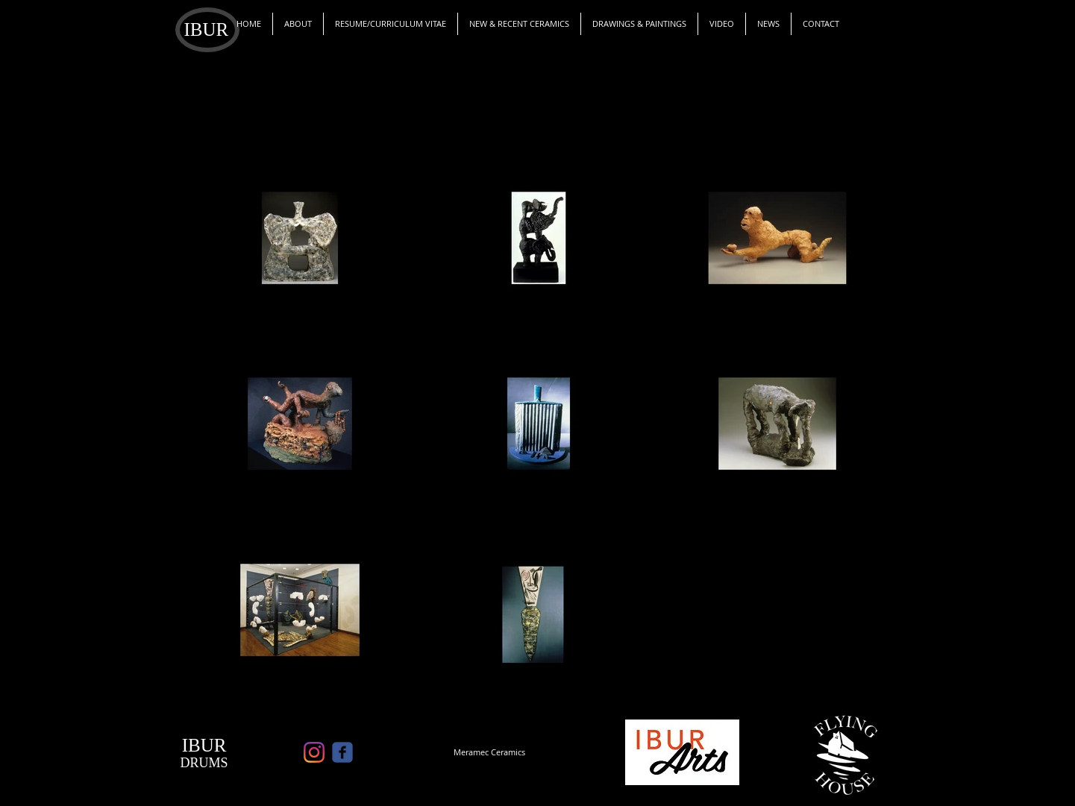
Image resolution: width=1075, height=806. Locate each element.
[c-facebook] (342, 752)
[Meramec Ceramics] (489, 752)
